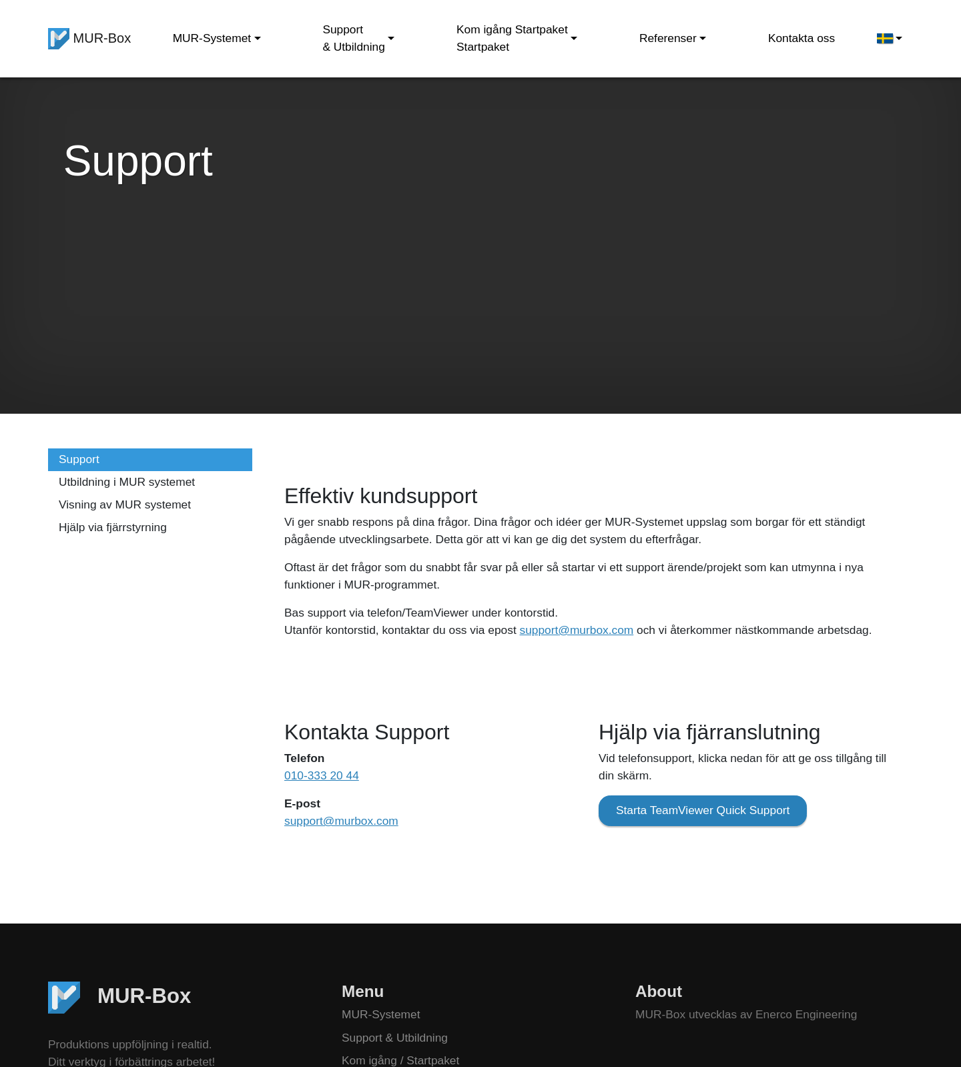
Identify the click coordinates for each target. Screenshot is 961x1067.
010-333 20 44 (321, 775)
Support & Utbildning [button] (353, 38)
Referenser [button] (668, 38)
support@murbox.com (577, 630)
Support (79, 459)
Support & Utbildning (395, 1037)
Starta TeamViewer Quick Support (702, 810)
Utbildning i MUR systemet (127, 481)
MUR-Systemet (381, 1014)
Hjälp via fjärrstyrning (113, 527)
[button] (889, 38)
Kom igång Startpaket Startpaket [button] (512, 38)
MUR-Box (89, 38)
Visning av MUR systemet (125, 504)
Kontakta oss (801, 38)
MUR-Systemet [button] (212, 38)
